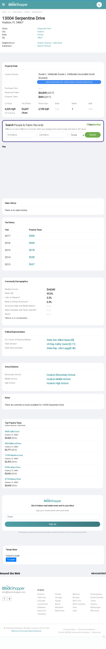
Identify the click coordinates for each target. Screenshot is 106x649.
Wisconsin (94, 611)
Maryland (59, 607)
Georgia (58, 597)
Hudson (26, 12)
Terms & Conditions (86, 629)
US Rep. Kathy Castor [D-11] (61, 344)
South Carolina (96, 597)
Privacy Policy (69, 629)
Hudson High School (57, 383)
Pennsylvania (96, 594)
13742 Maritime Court (14, 455)
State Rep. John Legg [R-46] (61, 348)
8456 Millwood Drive (13, 443)
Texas (93, 601)
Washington (95, 607)
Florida (40, 34)
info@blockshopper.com (13, 592)
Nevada (76, 597)
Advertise (96, 632)
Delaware (41, 607)
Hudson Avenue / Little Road (49, 43)
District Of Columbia (41, 612)
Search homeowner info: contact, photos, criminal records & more (69, 82)
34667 (40, 37)
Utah (75, 611)
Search (92, 134)
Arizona (40, 594)
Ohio (75, 607)
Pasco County (17, 12)
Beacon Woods (44, 46)
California (41, 597)
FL (9, 12)
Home (4, 12)
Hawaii (58, 601)
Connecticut (42, 604)
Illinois (57, 604)
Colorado (41, 601)
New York (77, 601)
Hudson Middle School (58, 379)
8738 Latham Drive (12, 467)
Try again (11, 559)
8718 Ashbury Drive (13, 479)
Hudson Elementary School (61, 374)
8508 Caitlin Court (12, 431)
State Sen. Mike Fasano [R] (60, 340)
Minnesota (59, 611)
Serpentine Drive (37, 12)
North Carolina (79, 604)
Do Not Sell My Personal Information (74, 632)
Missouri (76, 594)
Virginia (93, 604)
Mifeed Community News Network (26, 631)
